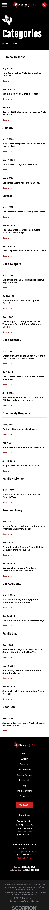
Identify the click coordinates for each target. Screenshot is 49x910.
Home (24, 753)
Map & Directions (24, 831)
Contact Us (24, 796)
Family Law (24, 764)
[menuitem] (12, 901)
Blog (24, 785)
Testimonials (24, 780)
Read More (7, 81)
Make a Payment (24, 791)
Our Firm (24, 759)
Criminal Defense (24, 775)
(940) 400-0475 (28, 867)
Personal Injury (24, 769)
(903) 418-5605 (32, 870)
